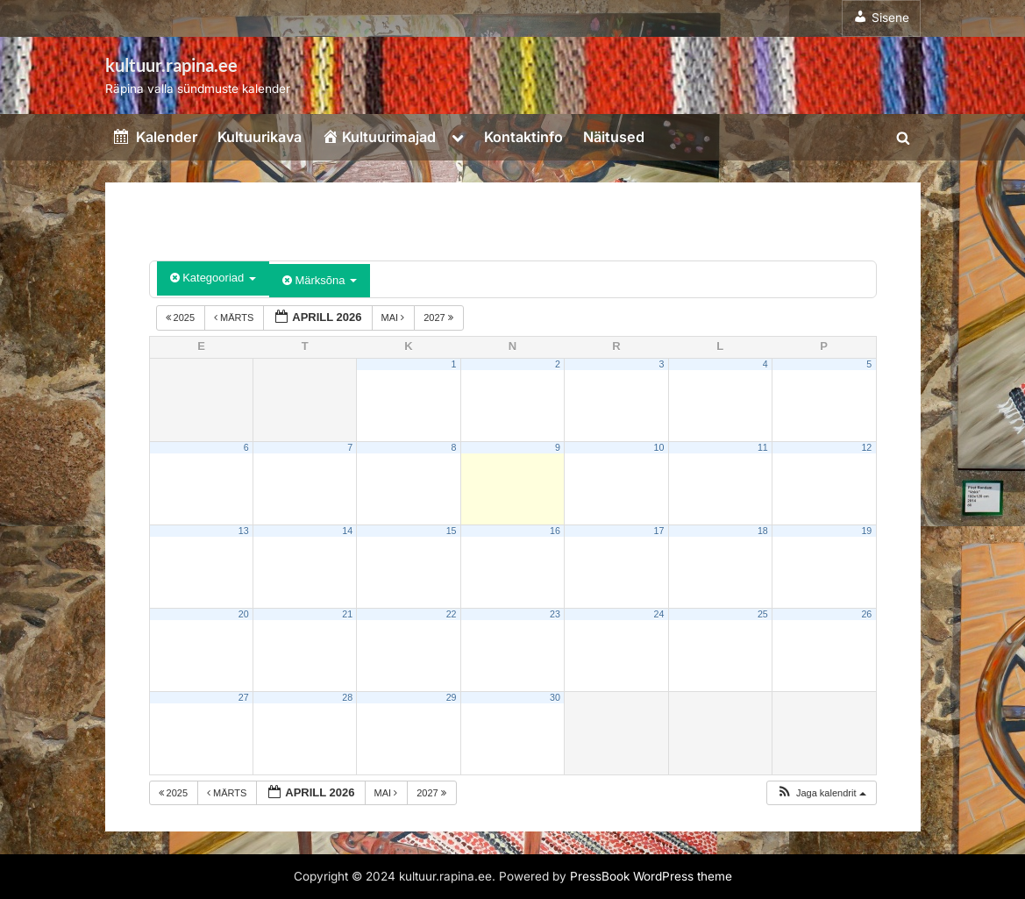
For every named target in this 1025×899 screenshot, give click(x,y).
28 (347, 697)
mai (394, 317)
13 (243, 530)
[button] (821, 793)
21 (347, 614)
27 (243, 697)
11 (763, 447)
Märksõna (319, 280)
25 (763, 614)
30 (555, 697)
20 (243, 614)
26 (866, 614)
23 (555, 614)
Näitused (613, 137)
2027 (440, 317)
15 (451, 530)
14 (347, 530)
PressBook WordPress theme (651, 876)
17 (658, 530)
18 (763, 530)
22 (451, 614)
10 (658, 447)
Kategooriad (213, 277)
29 (451, 697)
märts (235, 317)
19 (866, 530)
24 (658, 614)
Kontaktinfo (523, 137)
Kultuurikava (259, 137)
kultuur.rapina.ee (171, 64)
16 (555, 530)
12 (866, 447)
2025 (182, 317)
